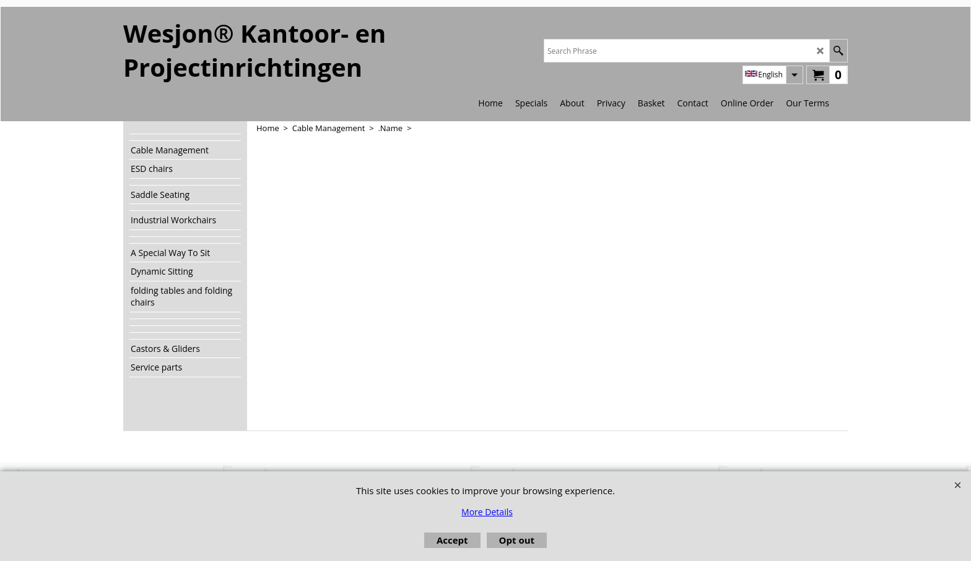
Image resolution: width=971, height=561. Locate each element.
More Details (487, 512)
